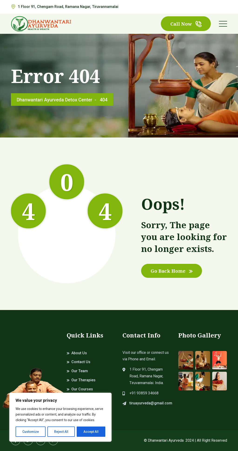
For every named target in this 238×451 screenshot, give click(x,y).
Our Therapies (83, 380)
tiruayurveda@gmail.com (150, 403)
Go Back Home (171, 271)
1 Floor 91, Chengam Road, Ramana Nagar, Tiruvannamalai (68, 6)
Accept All (91, 432)
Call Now (185, 24)
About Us (79, 353)
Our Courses (82, 389)
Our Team (79, 371)
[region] (60, 417)
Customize (30, 432)
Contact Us (80, 362)
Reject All (61, 432)
